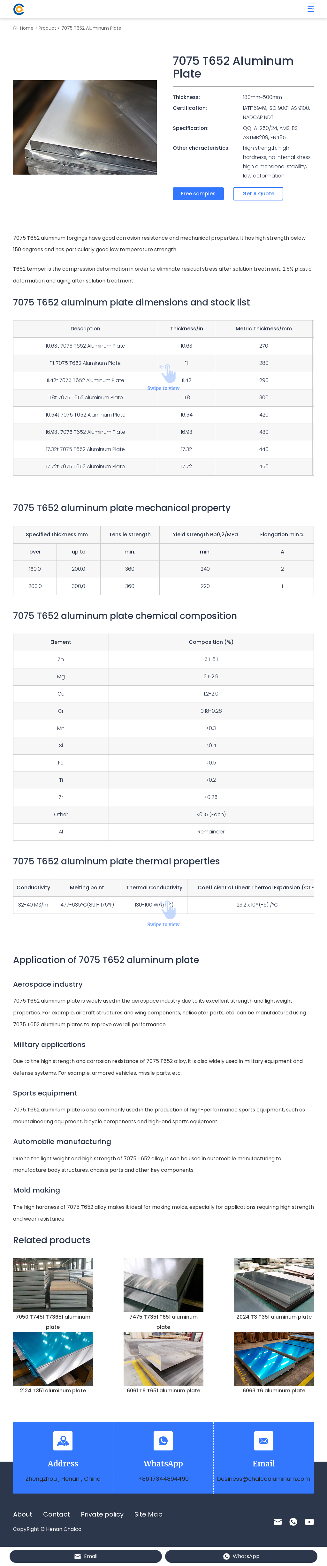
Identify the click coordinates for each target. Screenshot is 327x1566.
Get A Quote (258, 193)
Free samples (198, 193)
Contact (56, 1514)
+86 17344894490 (163, 1479)
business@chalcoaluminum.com (263, 1479)
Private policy (102, 1514)
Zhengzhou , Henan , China (63, 1479)
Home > (28, 28)
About (22, 1514)
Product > (49, 28)
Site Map (148, 1514)
